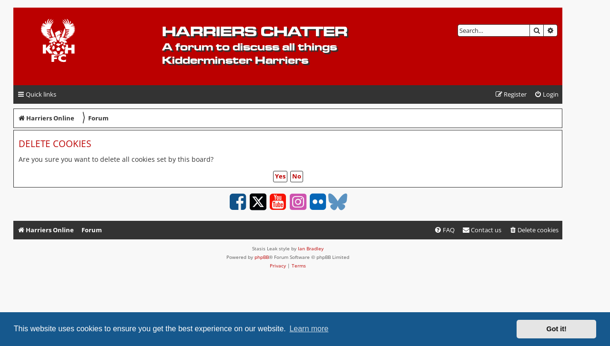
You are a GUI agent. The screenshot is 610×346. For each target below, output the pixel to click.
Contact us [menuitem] (481, 230)
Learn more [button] (308, 329)
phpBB (261, 257)
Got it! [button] (557, 329)
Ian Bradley (311, 248)
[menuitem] (546, 94)
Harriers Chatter (254, 31)
